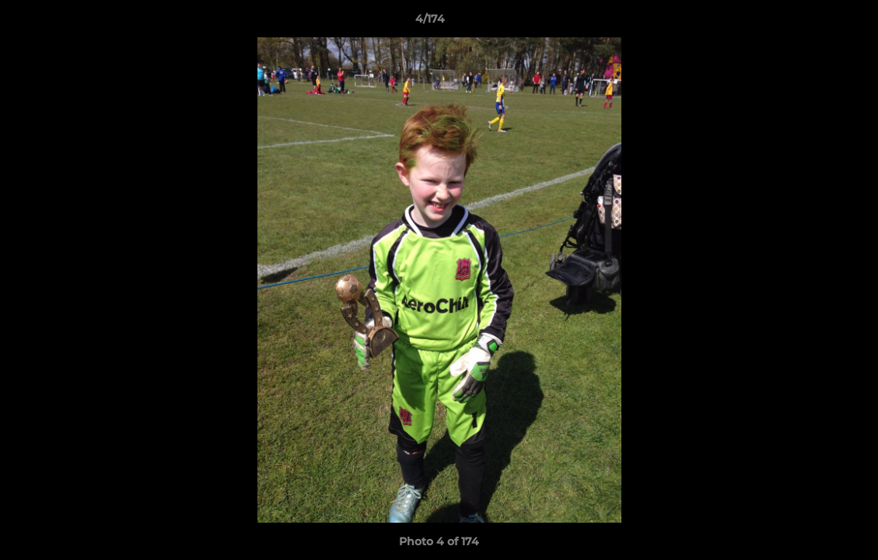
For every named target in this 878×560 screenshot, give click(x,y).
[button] (812, 23)
